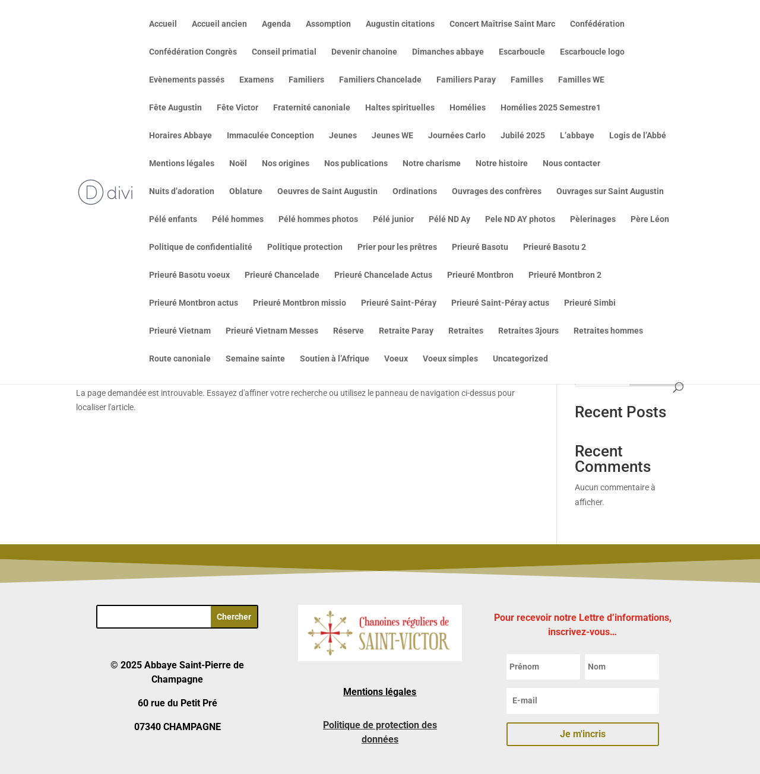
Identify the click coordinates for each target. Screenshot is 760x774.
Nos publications (356, 163)
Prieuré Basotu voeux (189, 275)
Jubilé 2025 (523, 135)
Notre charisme (432, 163)
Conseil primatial (284, 51)
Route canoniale (180, 358)
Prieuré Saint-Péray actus (500, 303)
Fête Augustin (175, 107)
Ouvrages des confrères (497, 191)
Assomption (328, 24)
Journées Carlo (457, 135)
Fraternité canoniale (311, 107)
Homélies (467, 107)
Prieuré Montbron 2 (564, 275)
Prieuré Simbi (590, 303)
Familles (527, 79)
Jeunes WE (392, 135)
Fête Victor (237, 107)
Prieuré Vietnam (180, 330)
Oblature (245, 191)
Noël (238, 163)
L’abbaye (577, 135)
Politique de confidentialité (200, 247)
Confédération (597, 24)
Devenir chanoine (364, 51)
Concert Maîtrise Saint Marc (502, 24)
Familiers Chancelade (380, 79)
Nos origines (285, 163)
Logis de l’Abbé (637, 135)
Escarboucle (522, 51)
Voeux (396, 358)
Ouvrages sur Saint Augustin (610, 191)
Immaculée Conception (270, 135)
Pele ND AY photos (520, 219)
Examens (256, 79)
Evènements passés (186, 79)
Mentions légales (181, 163)
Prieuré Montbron (480, 275)
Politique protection (305, 247)
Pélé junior (393, 219)
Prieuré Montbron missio (299, 303)
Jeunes (343, 135)
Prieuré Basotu (480, 247)
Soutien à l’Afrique (334, 358)
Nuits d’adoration (181, 191)
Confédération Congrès (193, 51)
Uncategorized (520, 358)
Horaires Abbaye (180, 135)
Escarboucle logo (592, 51)
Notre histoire (502, 163)
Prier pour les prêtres (397, 247)
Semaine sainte (255, 358)
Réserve (348, 330)
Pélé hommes (238, 219)
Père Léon (650, 219)
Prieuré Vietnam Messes (272, 330)
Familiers (306, 79)
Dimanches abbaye (448, 51)
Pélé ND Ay (449, 219)
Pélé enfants (173, 219)
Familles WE (581, 79)
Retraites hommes (608, 330)
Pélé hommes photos (318, 219)
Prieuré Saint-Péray (398, 303)
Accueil (163, 24)
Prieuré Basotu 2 (554, 247)
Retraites (465, 330)
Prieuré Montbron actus (193, 303)
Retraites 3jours (528, 330)
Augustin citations (400, 24)
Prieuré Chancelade (282, 275)
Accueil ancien (219, 24)
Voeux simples (450, 358)
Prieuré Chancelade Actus (383, 275)
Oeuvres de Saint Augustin (327, 191)
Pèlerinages (593, 219)
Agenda (276, 24)
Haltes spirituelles (400, 107)
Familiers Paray (466, 79)
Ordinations (414, 191)
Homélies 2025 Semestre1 (551, 107)
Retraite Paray (406, 330)
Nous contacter (571, 163)
